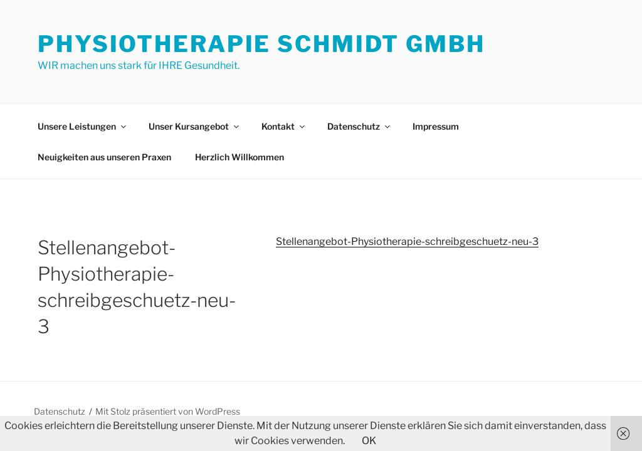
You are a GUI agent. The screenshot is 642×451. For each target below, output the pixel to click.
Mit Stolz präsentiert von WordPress (167, 411)
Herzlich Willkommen (239, 157)
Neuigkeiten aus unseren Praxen (104, 157)
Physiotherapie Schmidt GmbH (261, 44)
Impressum (436, 126)
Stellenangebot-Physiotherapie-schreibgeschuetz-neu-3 (407, 241)
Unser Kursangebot (195, 126)
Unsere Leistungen (83, 126)
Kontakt (284, 126)
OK (369, 441)
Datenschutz (359, 126)
